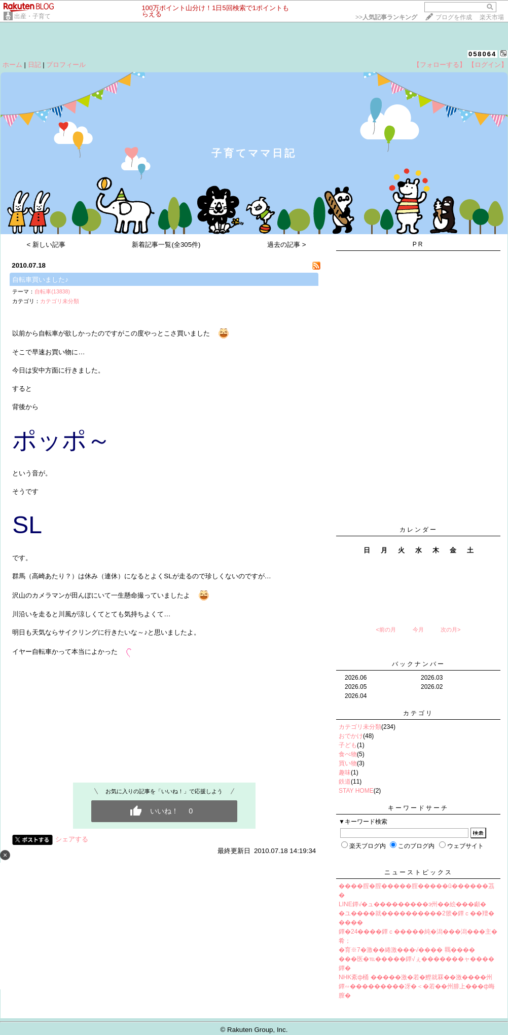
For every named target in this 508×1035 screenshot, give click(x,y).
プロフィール (66, 64)
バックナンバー (418, 664)
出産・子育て (32, 16)
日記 (34, 64)
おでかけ (351, 736)
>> (386, 17)
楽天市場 (492, 17)
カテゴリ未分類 (59, 301)
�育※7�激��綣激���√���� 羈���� (407, 949)
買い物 (348, 763)
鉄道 (345, 781)
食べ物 (348, 754)
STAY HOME (356, 790)
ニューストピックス (418, 872)
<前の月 (385, 629)
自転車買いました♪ (40, 279)
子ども (348, 745)
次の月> (450, 629)
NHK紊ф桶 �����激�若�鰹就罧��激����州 (415, 977)
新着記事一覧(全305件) (166, 244)
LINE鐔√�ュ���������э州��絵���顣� (412, 904)
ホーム (12, 64)
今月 (418, 629)
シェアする (71, 839)
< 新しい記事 (46, 244)
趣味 (345, 772)
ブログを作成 (454, 17)
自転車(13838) (52, 291)
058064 (482, 54)
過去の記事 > (286, 244)
